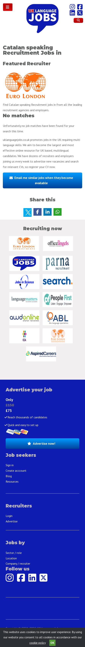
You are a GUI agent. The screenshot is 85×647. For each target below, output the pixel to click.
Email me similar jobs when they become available (43, 180)
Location (11, 558)
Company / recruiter (18, 563)
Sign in (10, 465)
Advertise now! (44, 443)
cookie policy (37, 643)
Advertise (12, 521)
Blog (9, 476)
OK (52, 643)
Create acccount (16, 470)
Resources (12, 481)
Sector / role (14, 553)
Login (9, 516)
